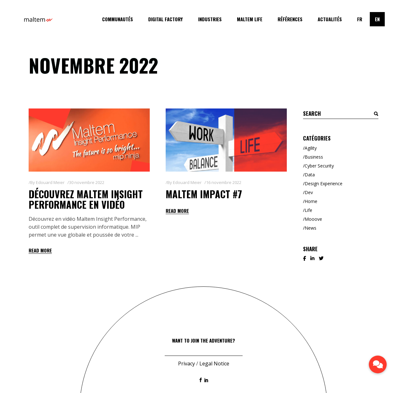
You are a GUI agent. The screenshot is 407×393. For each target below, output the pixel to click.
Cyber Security (319, 166)
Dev (309, 192)
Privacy (186, 363)
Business (314, 157)
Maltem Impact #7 (204, 194)
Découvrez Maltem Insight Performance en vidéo (86, 199)
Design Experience (323, 183)
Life (308, 210)
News (310, 228)
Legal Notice (214, 363)
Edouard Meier (50, 182)
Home (311, 201)
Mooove (313, 219)
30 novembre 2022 (86, 182)
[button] (378, 364)
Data (310, 175)
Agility (311, 148)
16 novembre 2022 (223, 182)
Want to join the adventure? (203, 340)
